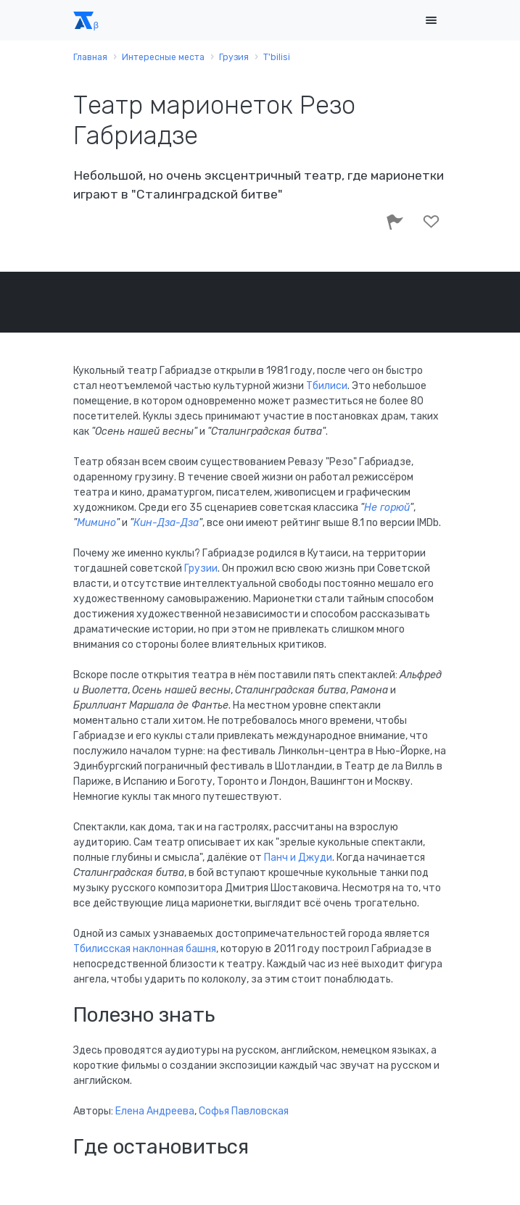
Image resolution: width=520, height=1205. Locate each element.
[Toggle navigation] (431, 20)
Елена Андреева (154, 1111)
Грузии (201, 568)
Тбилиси (326, 386)
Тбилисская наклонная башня (144, 949)
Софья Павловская (244, 1111)
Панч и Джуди (298, 857)
